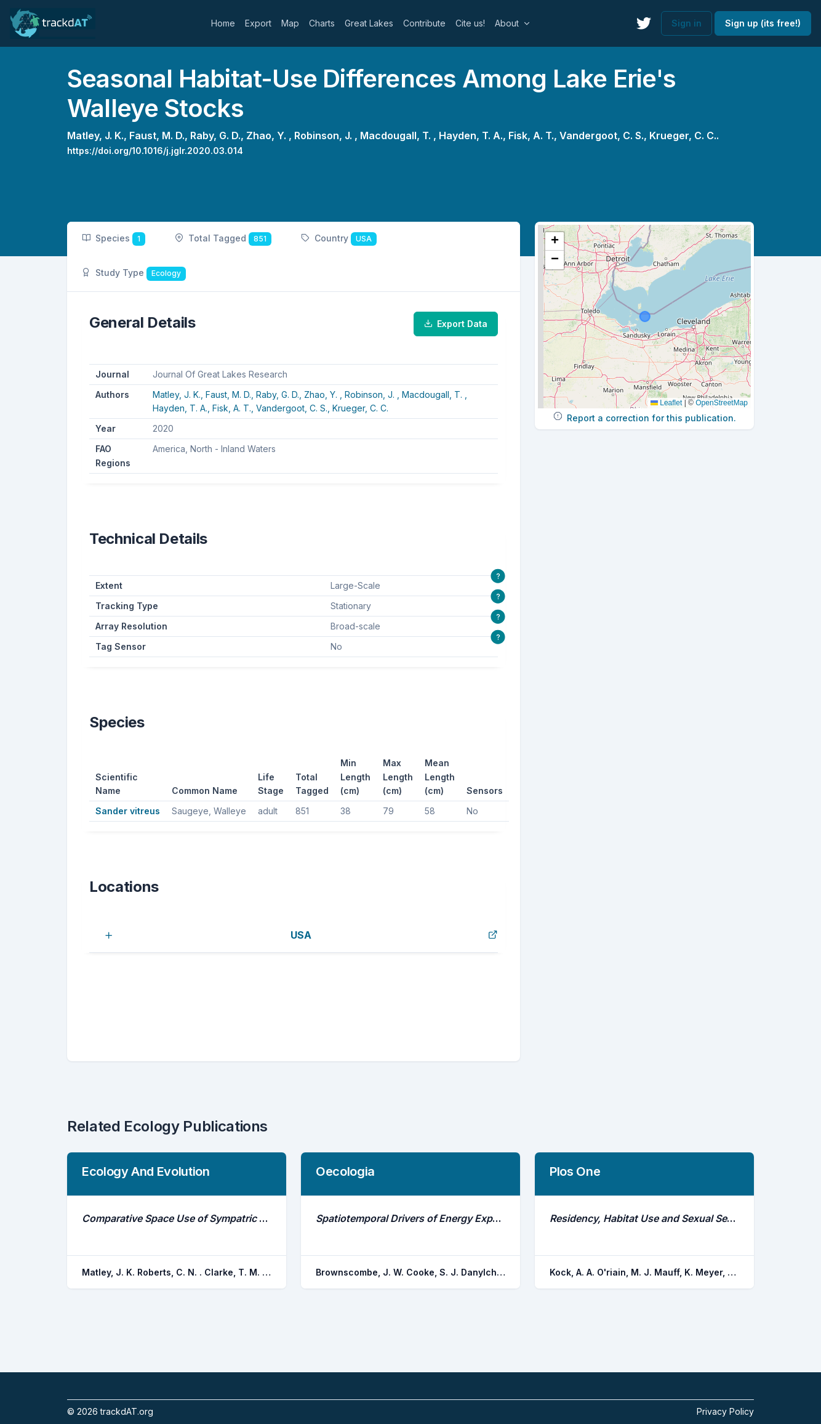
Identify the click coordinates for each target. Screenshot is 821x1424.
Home (223, 23)
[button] (554, 241)
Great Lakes (369, 23)
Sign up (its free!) (763, 23)
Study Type (134, 274)
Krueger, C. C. (360, 408)
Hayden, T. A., (473, 135)
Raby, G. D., (218, 135)
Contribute (424, 23)
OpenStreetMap (721, 402)
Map (290, 23)
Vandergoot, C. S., (604, 135)
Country (339, 239)
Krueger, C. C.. (684, 135)
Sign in (686, 23)
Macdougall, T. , (399, 135)
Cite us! (470, 23)
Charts (322, 23)
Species (113, 239)
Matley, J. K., (98, 135)
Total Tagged (223, 239)
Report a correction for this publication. (651, 418)
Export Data (455, 323)
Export (258, 23)
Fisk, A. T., (533, 135)
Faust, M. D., (159, 135)
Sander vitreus (127, 811)
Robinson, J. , (327, 135)
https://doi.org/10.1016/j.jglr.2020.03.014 (155, 150)
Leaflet (666, 402)
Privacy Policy (725, 1411)
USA (300, 935)
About (507, 23)
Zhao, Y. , (270, 135)
